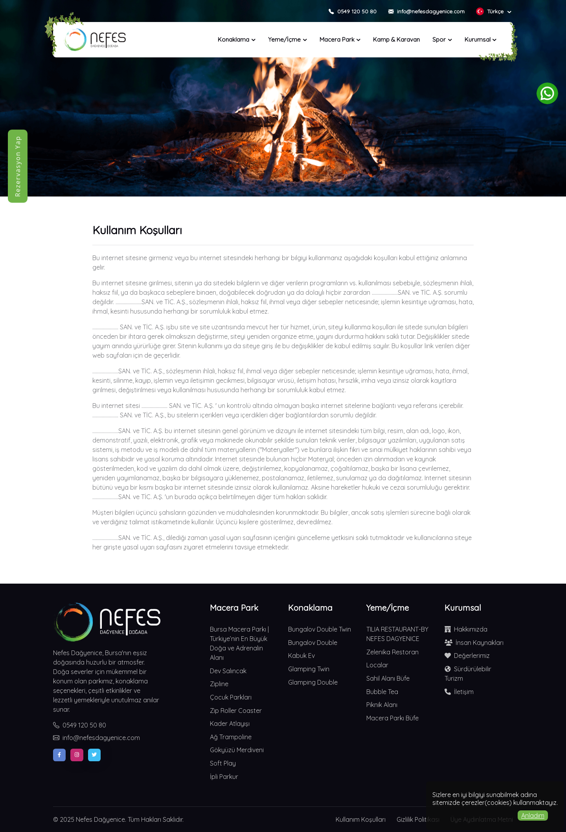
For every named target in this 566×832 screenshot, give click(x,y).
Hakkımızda (466, 629)
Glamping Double (313, 682)
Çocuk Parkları (231, 697)
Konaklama (233, 39)
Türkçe (490, 11)
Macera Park (337, 39)
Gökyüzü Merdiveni (237, 750)
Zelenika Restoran (392, 652)
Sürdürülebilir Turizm (468, 673)
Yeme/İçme (284, 39)
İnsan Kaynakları (474, 642)
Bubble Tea (382, 692)
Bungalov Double (312, 642)
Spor (439, 39)
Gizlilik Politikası (418, 819)
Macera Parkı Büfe (392, 718)
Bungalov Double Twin (319, 629)
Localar (377, 665)
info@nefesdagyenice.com (96, 738)
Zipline (219, 684)
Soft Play (223, 763)
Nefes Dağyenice (100, 819)
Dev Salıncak (228, 671)
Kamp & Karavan (396, 39)
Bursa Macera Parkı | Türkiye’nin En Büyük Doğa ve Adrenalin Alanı (239, 643)
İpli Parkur (224, 777)
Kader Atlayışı (230, 723)
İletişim (459, 691)
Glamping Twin (308, 669)
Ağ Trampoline (231, 737)
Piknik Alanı (381, 705)
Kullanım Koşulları (361, 819)
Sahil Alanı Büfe (388, 678)
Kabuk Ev (301, 655)
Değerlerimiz (467, 655)
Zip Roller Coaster (236, 710)
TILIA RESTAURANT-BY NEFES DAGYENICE (397, 634)
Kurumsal (478, 39)
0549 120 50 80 (79, 725)
